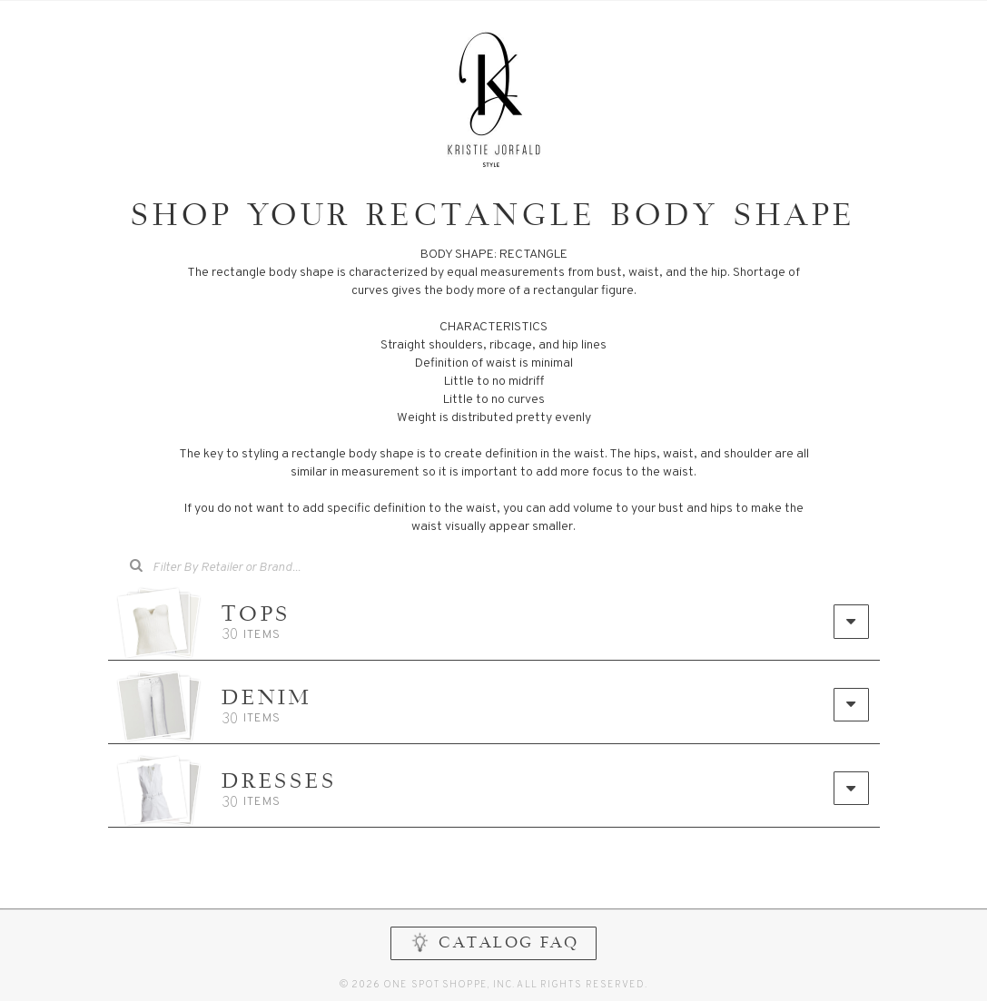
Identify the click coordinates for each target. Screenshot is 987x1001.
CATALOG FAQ (493, 942)
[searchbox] (252, 565)
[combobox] (239, 568)
